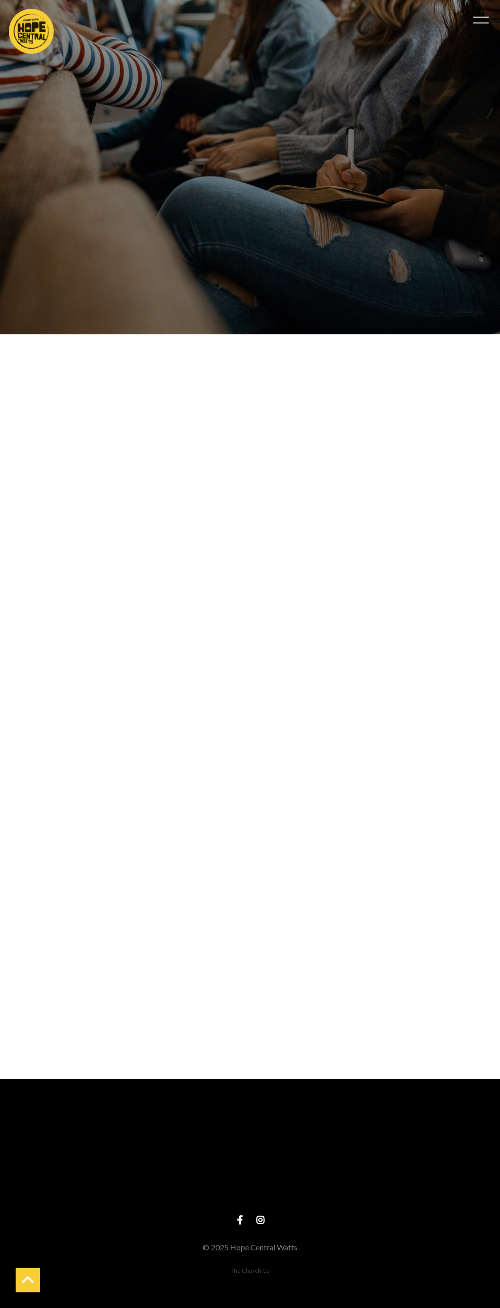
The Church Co (250, 1270)
